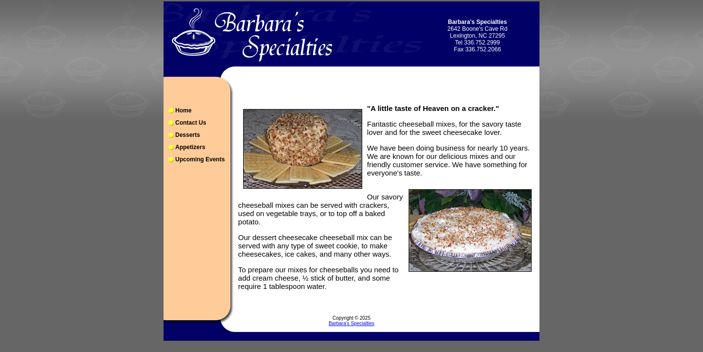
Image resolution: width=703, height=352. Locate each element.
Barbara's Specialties (351, 323)
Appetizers (190, 147)
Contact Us (190, 122)
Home (183, 110)
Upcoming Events (200, 159)
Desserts (187, 135)
